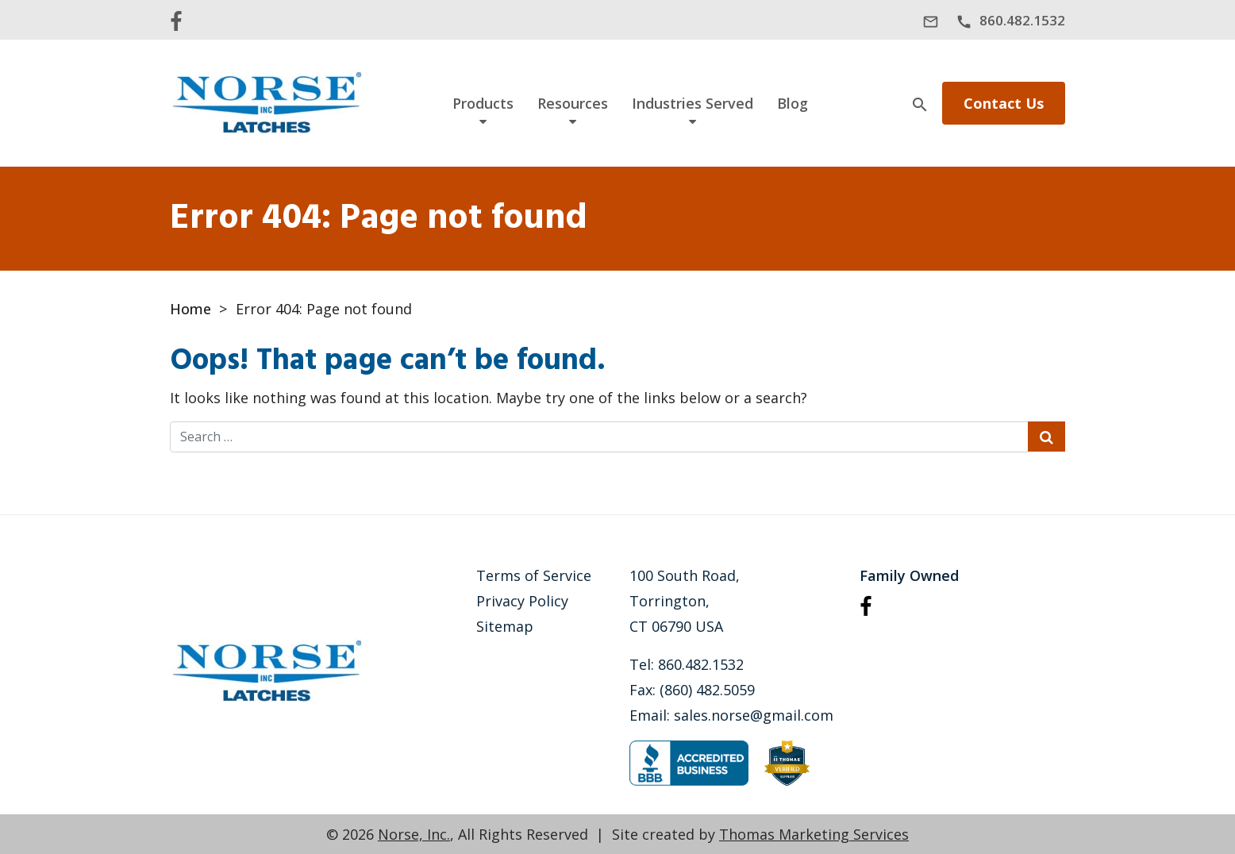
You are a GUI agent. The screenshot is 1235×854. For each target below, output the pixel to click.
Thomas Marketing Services (814, 834)
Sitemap (504, 626)
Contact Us (1004, 103)
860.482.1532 (701, 664)
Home (190, 308)
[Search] (919, 103)
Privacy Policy (522, 600)
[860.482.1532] (1010, 21)
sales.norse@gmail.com (753, 715)
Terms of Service (533, 575)
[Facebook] (176, 20)
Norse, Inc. (414, 834)
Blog (792, 103)
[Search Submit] (1046, 436)
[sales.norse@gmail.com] (930, 21)
